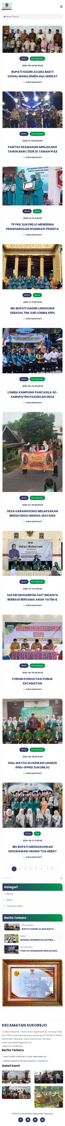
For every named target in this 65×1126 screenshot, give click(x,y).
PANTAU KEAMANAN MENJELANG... (39, 950)
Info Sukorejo (37, 58)
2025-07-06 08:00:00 (32, 505)
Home (7, 16)
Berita (24, 58)
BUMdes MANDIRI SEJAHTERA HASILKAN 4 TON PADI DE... (25, 1061)
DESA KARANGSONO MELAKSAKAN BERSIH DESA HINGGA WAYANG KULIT (32, 515)
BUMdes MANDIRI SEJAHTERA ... (38, 939)
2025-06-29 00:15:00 (32, 756)
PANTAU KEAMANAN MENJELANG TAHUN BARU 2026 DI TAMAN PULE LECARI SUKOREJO (32, 151)
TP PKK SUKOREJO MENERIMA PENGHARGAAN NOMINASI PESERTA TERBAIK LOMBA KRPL (32, 228)
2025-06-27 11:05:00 (32, 840)
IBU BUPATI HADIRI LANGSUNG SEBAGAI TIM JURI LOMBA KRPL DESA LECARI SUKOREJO (32, 312)
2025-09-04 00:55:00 (32, 386)
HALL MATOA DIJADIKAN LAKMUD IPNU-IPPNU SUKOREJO (32, 765)
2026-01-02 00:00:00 (32, 141)
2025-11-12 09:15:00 (32, 302)
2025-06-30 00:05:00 (32, 672)
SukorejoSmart (34, 82)
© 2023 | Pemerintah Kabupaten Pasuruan (32, 1113)
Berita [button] (9, 900)
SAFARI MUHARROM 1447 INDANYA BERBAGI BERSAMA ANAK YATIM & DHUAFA (32, 599)
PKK (37, 833)
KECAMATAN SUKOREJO (24, 1025)
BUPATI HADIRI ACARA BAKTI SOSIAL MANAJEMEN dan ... (25, 1056)
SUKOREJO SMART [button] (15, 906)
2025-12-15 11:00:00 (32, 218)
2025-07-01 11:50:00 (32, 589)
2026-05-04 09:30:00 (32, 65)
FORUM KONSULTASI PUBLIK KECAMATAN (32, 681)
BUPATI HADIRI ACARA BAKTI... (38, 928)
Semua (9, 893)
